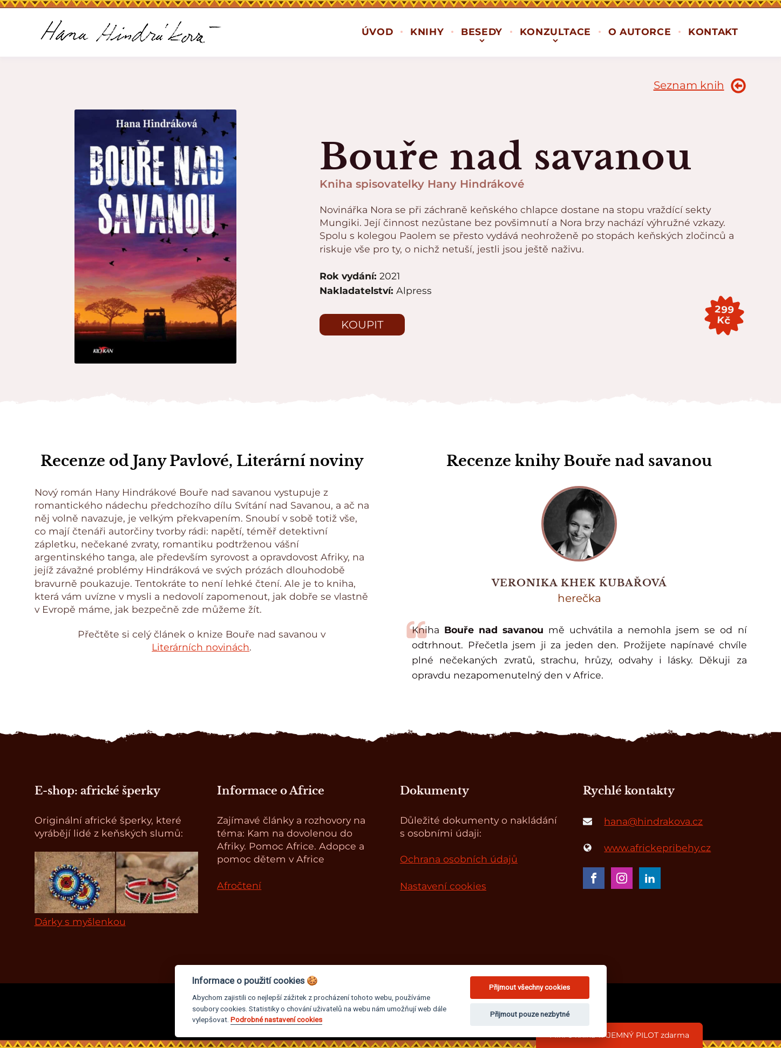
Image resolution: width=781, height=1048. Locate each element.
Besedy (481, 31)
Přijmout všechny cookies (529, 987)
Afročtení (239, 885)
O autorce (639, 31)
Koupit (362, 324)
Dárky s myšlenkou (80, 921)
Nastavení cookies (443, 886)
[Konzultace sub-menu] (555, 39)
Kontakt (713, 31)
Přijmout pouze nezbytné (529, 1014)
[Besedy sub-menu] (482, 39)
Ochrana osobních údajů (459, 859)
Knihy (427, 31)
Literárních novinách (200, 647)
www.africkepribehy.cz (657, 847)
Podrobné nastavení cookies (276, 1019)
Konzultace (555, 31)
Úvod (377, 31)
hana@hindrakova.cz (653, 821)
